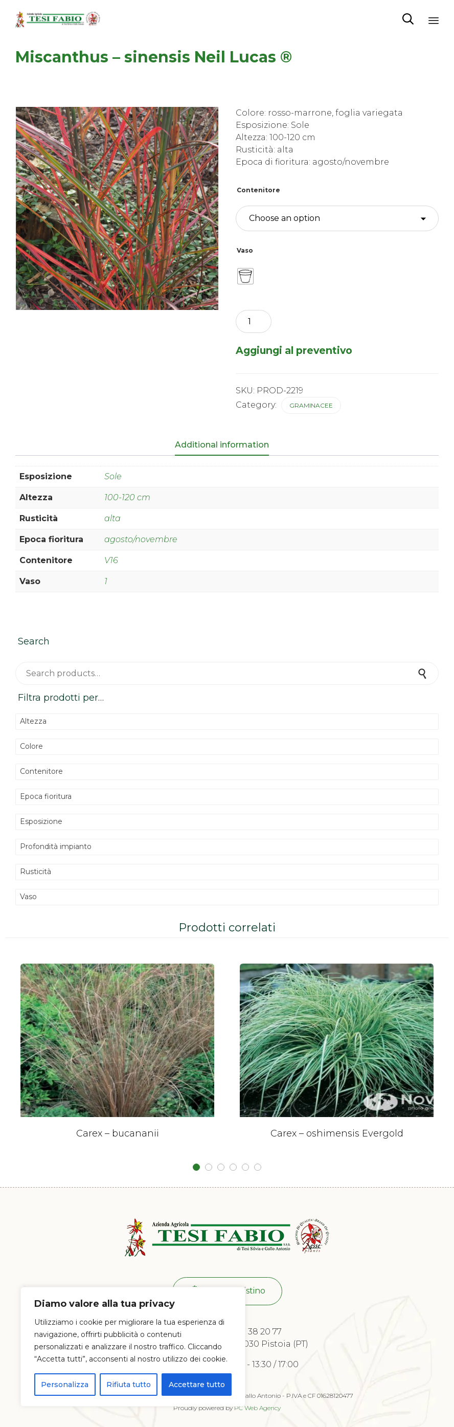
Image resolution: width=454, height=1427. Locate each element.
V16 (111, 560)
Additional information (222, 445)
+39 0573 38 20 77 (246, 1331)
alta (112, 518)
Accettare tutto (197, 1384)
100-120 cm (127, 497)
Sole (113, 476)
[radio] (245, 276)
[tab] (227, 445)
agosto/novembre (140, 539)
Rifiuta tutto (128, 1384)
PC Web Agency (257, 1408)
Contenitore (258, 190)
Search (423, 673)
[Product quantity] (253, 321)
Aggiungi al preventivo (294, 350)
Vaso (245, 250)
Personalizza (64, 1384)
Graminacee (311, 405)
